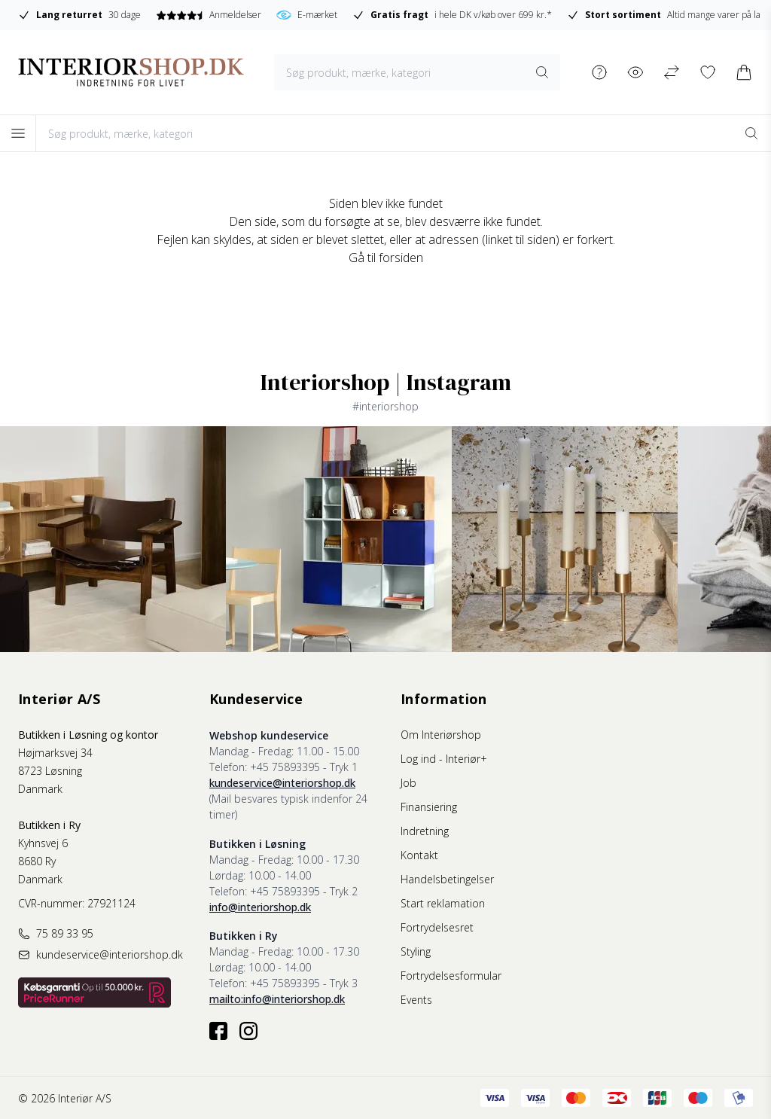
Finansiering (429, 807)
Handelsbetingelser (447, 879)
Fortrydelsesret (437, 927)
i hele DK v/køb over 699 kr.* (453, 15)
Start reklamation (443, 903)
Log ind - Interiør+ (444, 759)
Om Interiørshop (441, 734)
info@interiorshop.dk (260, 907)
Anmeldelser (209, 14)
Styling (416, 951)
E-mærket (307, 15)
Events (416, 999)
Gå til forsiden (386, 257)
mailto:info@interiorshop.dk (277, 999)
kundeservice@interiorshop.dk (282, 783)
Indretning (425, 831)
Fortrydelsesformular (451, 975)
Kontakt (419, 855)
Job (408, 783)
